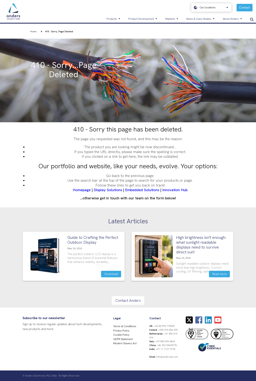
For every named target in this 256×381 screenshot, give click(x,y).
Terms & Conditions (124, 326)
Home (33, 31)
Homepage (82, 189)
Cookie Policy (121, 335)
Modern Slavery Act (125, 343)
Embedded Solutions (142, 189)
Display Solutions (108, 189)
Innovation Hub (175, 189)
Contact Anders (128, 300)
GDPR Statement (123, 339)
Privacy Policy (121, 330)
